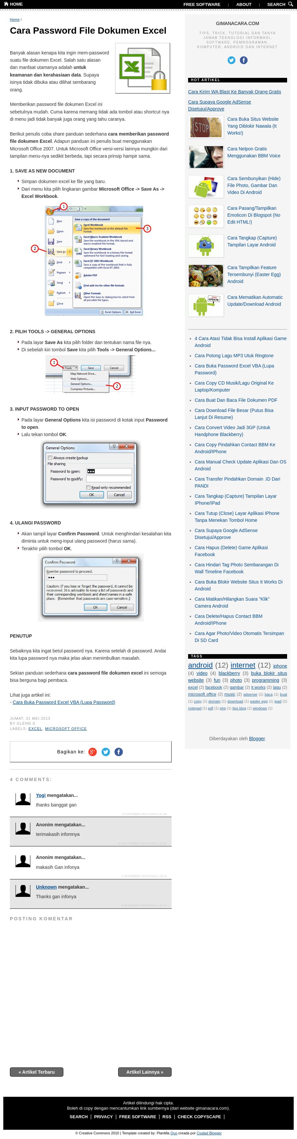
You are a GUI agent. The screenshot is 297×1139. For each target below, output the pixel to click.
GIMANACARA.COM (237, 23)
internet (243, 665)
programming (265, 680)
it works (258, 687)
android (200, 665)
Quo (174, 1133)
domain (215, 701)
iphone (280, 666)
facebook (213, 687)
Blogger (257, 738)
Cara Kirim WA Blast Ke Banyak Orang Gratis (234, 91)
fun (217, 680)
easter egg (259, 701)
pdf (210, 708)
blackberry (229, 673)
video (201, 673)
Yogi (41, 795)
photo (236, 680)
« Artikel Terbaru (36, 1072)
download (235, 701)
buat (283, 694)
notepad (194, 708)
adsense (250, 694)
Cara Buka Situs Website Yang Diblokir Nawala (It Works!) (253, 126)
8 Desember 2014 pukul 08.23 (144, 905)
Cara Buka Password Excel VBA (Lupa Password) (64, 702)
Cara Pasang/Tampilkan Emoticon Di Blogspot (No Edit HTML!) (253, 215)
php (223, 708)
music (229, 694)
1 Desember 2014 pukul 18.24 (144, 876)
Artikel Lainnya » (144, 1072)
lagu (277, 687)
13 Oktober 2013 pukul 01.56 (144, 814)
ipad (278, 701)
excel (36, 729)
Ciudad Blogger (209, 1133)
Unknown (46, 887)
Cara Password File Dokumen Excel (88, 30)
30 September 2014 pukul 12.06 (142, 843)
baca (269, 694)
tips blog (239, 708)
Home (14, 19)
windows (260, 708)
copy (198, 701)
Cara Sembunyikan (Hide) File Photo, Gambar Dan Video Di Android (253, 185)
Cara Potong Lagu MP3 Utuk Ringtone (234, 355)
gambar (237, 687)
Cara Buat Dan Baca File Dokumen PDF (236, 400)
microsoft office (66, 729)
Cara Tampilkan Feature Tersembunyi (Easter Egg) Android (254, 274)
